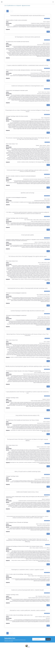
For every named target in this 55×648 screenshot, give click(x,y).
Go (48, 31)
